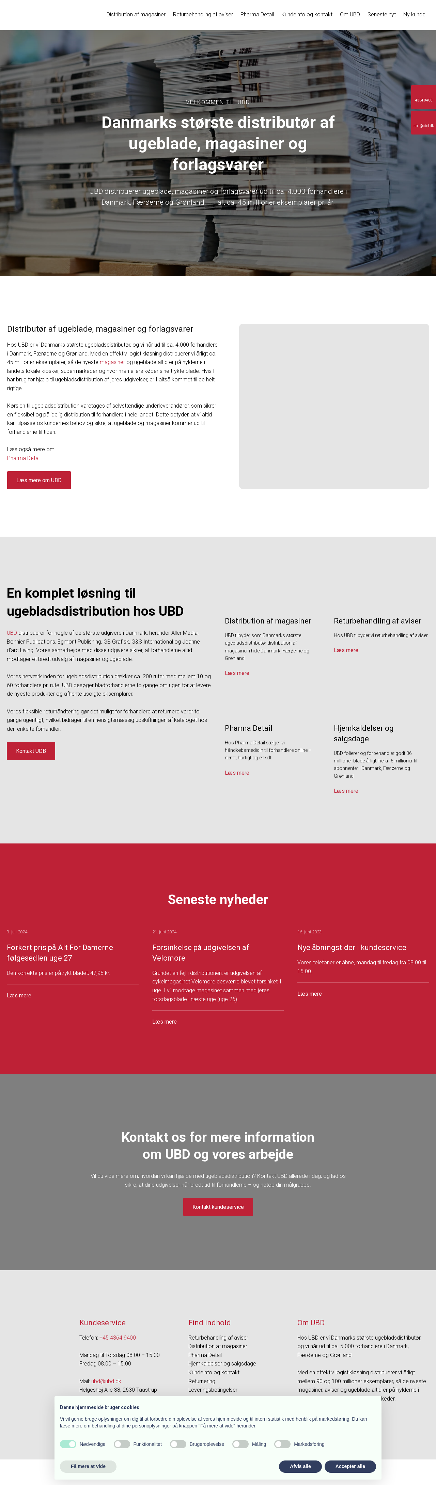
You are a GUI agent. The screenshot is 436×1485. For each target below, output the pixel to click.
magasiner (112, 362)
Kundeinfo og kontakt (306, 14)
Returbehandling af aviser (203, 14)
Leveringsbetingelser (212, 1390)
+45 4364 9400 (117, 1337)
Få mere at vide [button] (88, 1466)
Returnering (201, 1381)
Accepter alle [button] (350, 1466)
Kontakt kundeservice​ (218, 1207)
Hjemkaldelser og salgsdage (222, 1363)
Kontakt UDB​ (31, 751)
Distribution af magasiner (136, 14)
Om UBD (350, 14)
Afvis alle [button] (300, 1466)
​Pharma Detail (24, 458)
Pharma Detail (257, 14)
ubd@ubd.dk (106, 1381)
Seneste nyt (382, 14)
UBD (12, 633)
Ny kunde (414, 14)
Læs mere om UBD (39, 480)
